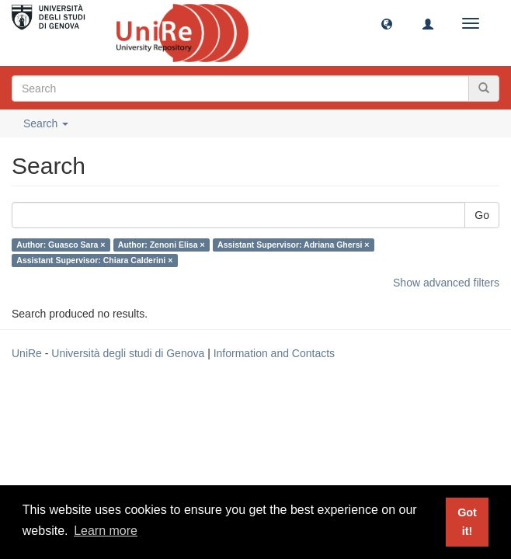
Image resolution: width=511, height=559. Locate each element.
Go (481, 215)
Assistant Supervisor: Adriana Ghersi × (293, 244)
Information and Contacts (274, 353)
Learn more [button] (105, 530)
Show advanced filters (446, 282)
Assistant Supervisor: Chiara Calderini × (94, 260)
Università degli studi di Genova (127, 353)
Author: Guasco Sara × (60, 244)
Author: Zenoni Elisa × (161, 244)
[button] (387, 23)
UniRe (27, 353)
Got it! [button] (467, 521)
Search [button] (45, 123)
